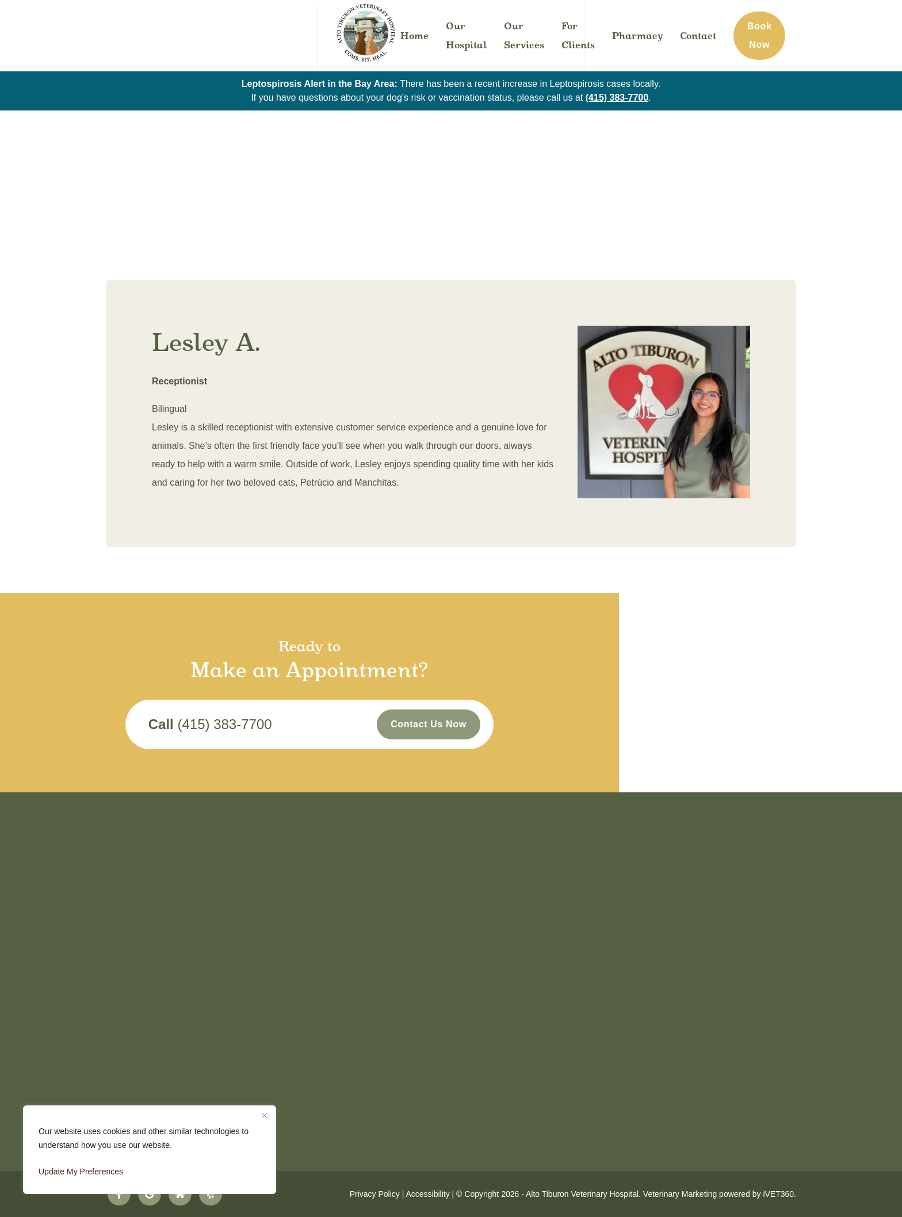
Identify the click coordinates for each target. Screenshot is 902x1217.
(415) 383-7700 (617, 97)
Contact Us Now (570, 727)
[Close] (264, 1115)
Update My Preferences (81, 1171)
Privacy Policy (375, 1194)
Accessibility (427, 1194)
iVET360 (778, 1194)
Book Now (841, 35)
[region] (149, 1149)
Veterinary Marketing (680, 1194)
